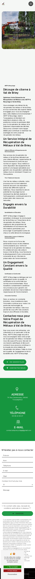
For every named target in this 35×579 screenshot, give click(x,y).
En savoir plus (15, 362)
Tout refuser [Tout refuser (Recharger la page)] (12, 570)
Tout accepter (12, 567)
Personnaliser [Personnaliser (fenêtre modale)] (12, 574)
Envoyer (19, 510)
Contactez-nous (15, 368)
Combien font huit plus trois (12, 478)
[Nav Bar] (30, 3)
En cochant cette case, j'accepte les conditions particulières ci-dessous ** (17, 504)
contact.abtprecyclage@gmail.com (18, 427)
